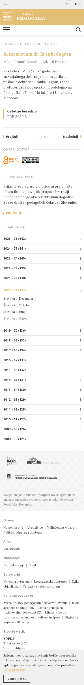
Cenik (33, 565)
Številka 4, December (18, 298)
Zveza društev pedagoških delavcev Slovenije (35, 603)
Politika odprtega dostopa (22, 532)
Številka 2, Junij (14, 312)
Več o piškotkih (14, 670)
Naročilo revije (13, 565)
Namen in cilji (13, 527)
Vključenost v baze (60, 527)
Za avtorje (11, 575)
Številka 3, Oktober (17, 305)
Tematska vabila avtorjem (41, 586)
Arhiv (25, 44)
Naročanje (11, 558)
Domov (10, 44)
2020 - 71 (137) (45, 44)
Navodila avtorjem (16, 581)
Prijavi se (14, 213)
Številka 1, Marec (15, 318)
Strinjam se (16, 679)
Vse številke (11, 549)
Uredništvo (35, 527)
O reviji (9, 520)
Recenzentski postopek (50, 581)
